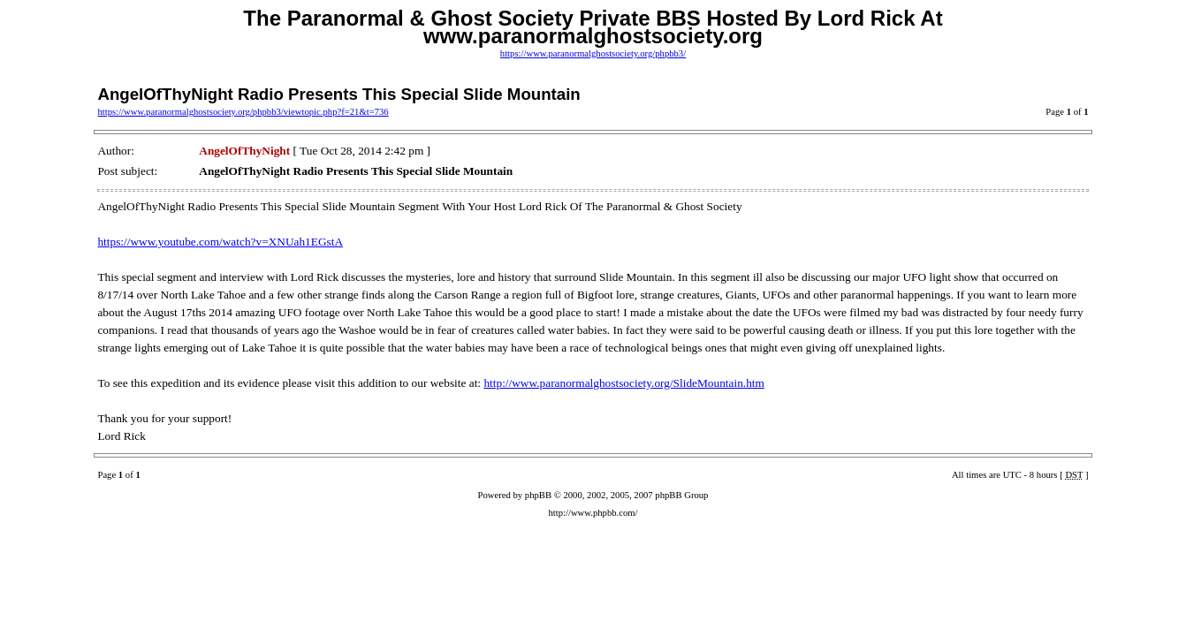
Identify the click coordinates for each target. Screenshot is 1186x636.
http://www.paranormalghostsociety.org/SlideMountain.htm (623, 383)
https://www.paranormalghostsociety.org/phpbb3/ (593, 53)
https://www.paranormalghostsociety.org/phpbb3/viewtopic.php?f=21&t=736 (242, 112)
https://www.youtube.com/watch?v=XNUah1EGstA (220, 241)
